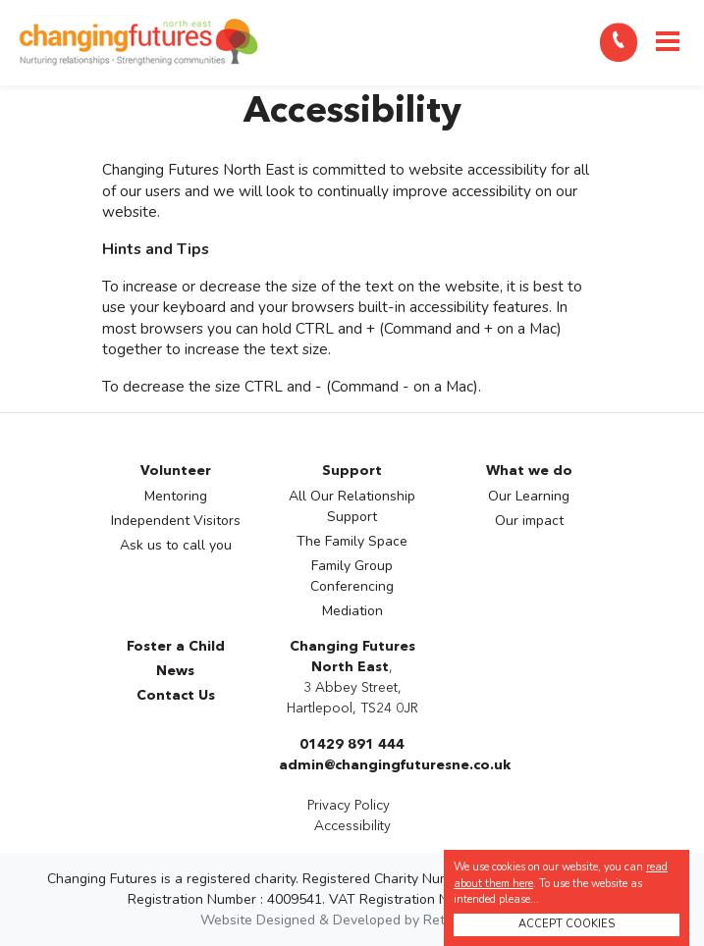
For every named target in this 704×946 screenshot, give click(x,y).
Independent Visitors (176, 520)
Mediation (352, 611)
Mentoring (175, 496)
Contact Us (175, 696)
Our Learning (528, 496)
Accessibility (352, 826)
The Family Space (352, 541)
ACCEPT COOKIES (566, 924)
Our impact (529, 520)
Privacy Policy (348, 806)
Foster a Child (176, 647)
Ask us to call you (176, 545)
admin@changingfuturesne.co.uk (395, 765)
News (175, 671)
